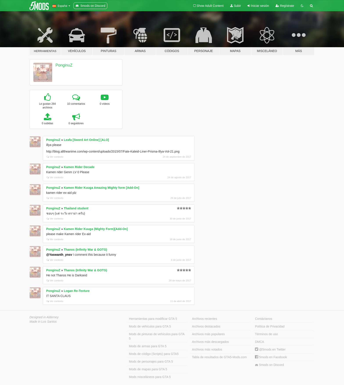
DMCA (259, 342)
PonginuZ (64, 65)
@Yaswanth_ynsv (59, 254)
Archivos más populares (208, 334)
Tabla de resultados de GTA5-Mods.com (219, 357)
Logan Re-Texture (77, 291)
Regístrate (285, 5)
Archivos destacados (206, 326)
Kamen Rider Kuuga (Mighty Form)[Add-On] (96, 229)
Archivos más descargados (210, 342)
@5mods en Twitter (270, 349)
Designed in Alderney (44, 317)
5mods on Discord (269, 365)
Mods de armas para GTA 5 (148, 346)
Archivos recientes (204, 318)
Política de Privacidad (270, 326)
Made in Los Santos (43, 321)
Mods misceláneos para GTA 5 (150, 377)
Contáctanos (263, 318)
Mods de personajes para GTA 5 (151, 361)
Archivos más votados (207, 349)
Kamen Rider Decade (79, 167)
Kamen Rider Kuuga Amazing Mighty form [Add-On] (101, 187)
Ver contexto (55, 156)
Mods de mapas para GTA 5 (148, 369)
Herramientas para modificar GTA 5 (153, 318)
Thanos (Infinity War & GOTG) (85, 249)
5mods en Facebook (271, 357)
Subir (235, 5)
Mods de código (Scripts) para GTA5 (154, 354)
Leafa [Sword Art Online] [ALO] (86, 140)
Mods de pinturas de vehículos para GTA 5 (157, 336)
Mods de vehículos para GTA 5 (150, 326)
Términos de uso (266, 334)
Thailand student (76, 208)
